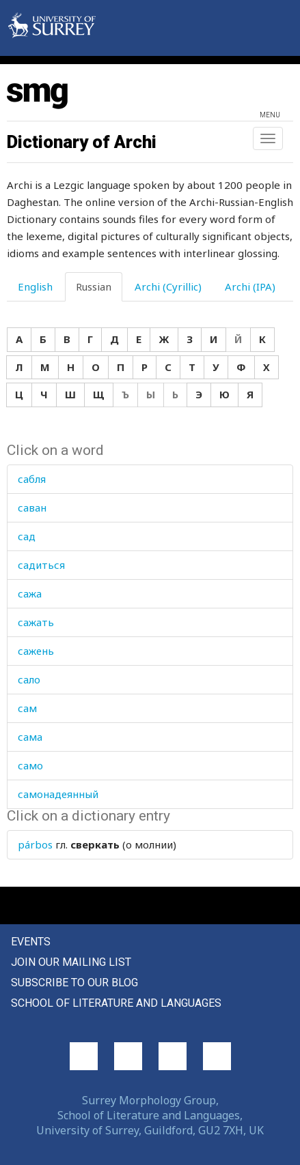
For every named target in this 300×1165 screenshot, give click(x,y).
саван (32, 507)
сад (27, 536)
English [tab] (35, 286)
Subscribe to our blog (74, 982)
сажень (36, 651)
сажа (30, 593)
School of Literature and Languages (116, 1003)
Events (31, 941)
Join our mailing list (71, 962)
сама (30, 736)
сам (27, 708)
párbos (35, 844)
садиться (41, 565)
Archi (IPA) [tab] (250, 286)
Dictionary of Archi (81, 142)
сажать (36, 622)
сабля (32, 479)
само (30, 765)
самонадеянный (58, 794)
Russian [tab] (93, 286)
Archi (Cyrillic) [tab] (168, 286)
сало (29, 679)
